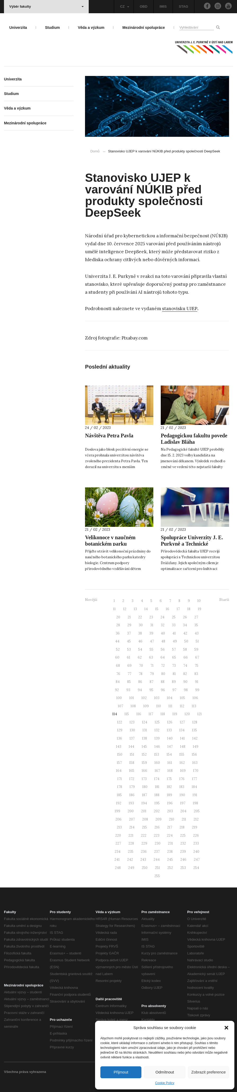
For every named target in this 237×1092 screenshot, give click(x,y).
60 (117, 657)
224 (170, 835)
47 (152, 641)
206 (118, 819)
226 (196, 835)
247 (197, 859)
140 (170, 738)
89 (174, 681)
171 (119, 779)
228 (131, 843)
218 (182, 827)
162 (182, 762)
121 (199, 714)
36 (118, 633)
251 (157, 868)
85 (129, 681)
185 (119, 795)
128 (194, 722)
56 (163, 649)
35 (196, 625)
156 (194, 754)
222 (143, 835)
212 (196, 819)
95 (151, 690)
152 (144, 754)
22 (140, 617)
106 (195, 698)
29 (129, 625)
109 (146, 706)
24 (162, 617)
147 (170, 746)
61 (128, 657)
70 (141, 665)
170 (195, 770)
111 (170, 706)
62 (140, 657)
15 (156, 609)
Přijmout (121, 1072)
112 (182, 706)
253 (183, 868)
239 (183, 851)
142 (195, 738)
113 (194, 706)
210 (171, 819)
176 (182, 779)
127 (182, 722)
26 (185, 617)
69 (129, 665)
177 (194, 779)
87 (151, 681)
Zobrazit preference (208, 1072)
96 (163, 690)
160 (157, 762)
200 (131, 811)
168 (170, 770)
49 (175, 641)
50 (186, 641)
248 (118, 868)
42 (185, 633)
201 (143, 811)
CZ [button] (124, 6)
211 (184, 819)
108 (133, 706)
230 (157, 843)
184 (194, 787)
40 (163, 633)
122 (119, 722)
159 (144, 762)
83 (196, 674)
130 (132, 730)
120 (187, 714)
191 (195, 795)
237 (157, 851)
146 (157, 746)
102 (144, 698)
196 (170, 803)
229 (144, 843)
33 (174, 625)
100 (119, 698)
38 (140, 633)
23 (151, 617)
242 (130, 859)
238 (170, 851)
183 (181, 787)
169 (183, 770)
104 (169, 698)
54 (140, 649)
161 (169, 762)
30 (141, 625)
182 (169, 787)
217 (169, 827)
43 (197, 633)
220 (118, 835)
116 (138, 714)
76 (118, 674)
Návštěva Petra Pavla (109, 435)
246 (183, 859)
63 (151, 657)
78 (140, 674)
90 (185, 681)
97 (174, 690)
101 (131, 698)
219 (194, 827)
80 (163, 674)
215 (144, 827)
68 (118, 665)
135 (194, 730)
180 (144, 787)
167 (157, 770)
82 (185, 674)
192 (118, 803)
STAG (183, 6)
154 (169, 754)
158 (131, 762)
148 (182, 746)
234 (117, 851)
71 (152, 665)
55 (151, 649)
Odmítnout (164, 1072)
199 (117, 811)
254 (196, 868)
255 (157, 876)
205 (197, 811)
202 (157, 811)
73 (174, 665)
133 (169, 730)
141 (182, 738)
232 (183, 843)
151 (132, 754)
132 (156, 730)
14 (146, 609)
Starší (224, 599)
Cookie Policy (165, 1083)
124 (144, 722)
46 (140, 641)
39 (151, 633)
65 (174, 657)
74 (185, 665)
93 (128, 690)
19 (199, 609)
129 (119, 730)
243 (143, 859)
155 (181, 754)
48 (163, 641)
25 (174, 617)
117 (151, 714)
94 (140, 690)
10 (199, 601)
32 (162, 625)
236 (144, 851)
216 (157, 827)
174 (156, 779)
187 (144, 795)
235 (130, 851)
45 (129, 641)
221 (130, 835)
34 (185, 625)
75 (196, 665)
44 (117, 641)
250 (144, 868)
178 (119, 787)
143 (118, 746)
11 (114, 609)
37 (129, 633)
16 (167, 609)
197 (182, 803)
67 (197, 657)
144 (131, 746)
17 (178, 609)
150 (119, 754)
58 (185, 649)
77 (129, 674)
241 (117, 859)
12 (124, 609)
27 (196, 617)
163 (195, 762)
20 (118, 617)
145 (144, 746)
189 (169, 795)
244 (157, 859)
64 (162, 657)
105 (182, 698)
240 (196, 851)
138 (144, 738)
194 (144, 803)
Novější (91, 599)
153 (156, 754)
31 (151, 625)
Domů (95, 151)
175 (169, 779)
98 (186, 690)
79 (152, 674)
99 (197, 690)
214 (132, 827)
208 (145, 819)
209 (158, 819)
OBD (143, 6)
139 (157, 738)
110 (158, 706)
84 (118, 681)
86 (140, 681)
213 (119, 827)
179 (132, 787)
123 (132, 722)
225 (183, 835)
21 (129, 617)
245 (170, 859)
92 (117, 690)
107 (120, 706)
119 (174, 714)
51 (197, 641)
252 (170, 868)
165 (131, 770)
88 (162, 681)
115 (126, 714)
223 (156, 835)
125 (157, 722)
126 (169, 722)
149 (195, 746)
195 (157, 803)
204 (183, 811)
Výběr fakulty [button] (46, 6)
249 (131, 868)
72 (163, 665)
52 (118, 649)
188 (156, 795)
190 (182, 795)
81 (174, 674)
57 (174, 649)
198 (195, 803)
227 (118, 843)
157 (119, 762)
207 (132, 819)
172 (131, 779)
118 (162, 714)
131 (144, 730)
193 (131, 803)
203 (170, 811)
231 (170, 843)
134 (182, 730)
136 (119, 738)
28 (118, 625)
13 (135, 609)
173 (144, 779)
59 (196, 649)
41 (174, 633)
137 (132, 738)
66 (186, 657)
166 (144, 770)
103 (156, 698)
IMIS (163, 6)
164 (119, 770)
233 (196, 843)
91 (196, 681)
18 (188, 609)
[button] (226, 1027)
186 (132, 795)
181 (157, 787)
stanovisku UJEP (179, 308)
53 (129, 649)
